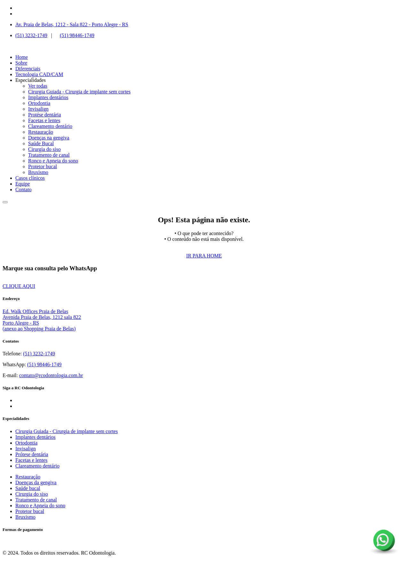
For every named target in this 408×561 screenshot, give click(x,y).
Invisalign (38, 109)
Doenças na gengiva (48, 137)
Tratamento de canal (49, 155)
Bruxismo (38, 172)
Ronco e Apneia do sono (53, 160)
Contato (23, 189)
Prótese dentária (31, 454)
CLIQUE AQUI (19, 286)
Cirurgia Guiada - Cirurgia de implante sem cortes (79, 91)
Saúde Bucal (41, 143)
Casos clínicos (30, 178)
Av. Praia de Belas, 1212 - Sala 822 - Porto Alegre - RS (71, 24)
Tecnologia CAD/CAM (39, 74)
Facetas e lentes (44, 120)
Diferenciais (27, 68)
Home (21, 57)
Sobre (21, 63)
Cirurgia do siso (44, 149)
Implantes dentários (48, 97)
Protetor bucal (42, 166)
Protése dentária (44, 114)
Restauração (40, 132)
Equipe (22, 183)
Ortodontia (39, 103)
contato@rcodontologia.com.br (51, 375)
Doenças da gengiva (36, 482)
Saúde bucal (27, 488)
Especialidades (30, 80)
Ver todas (37, 86)
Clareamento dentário (50, 126)
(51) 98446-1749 (77, 35)
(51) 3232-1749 (31, 35)
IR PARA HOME (204, 255)
